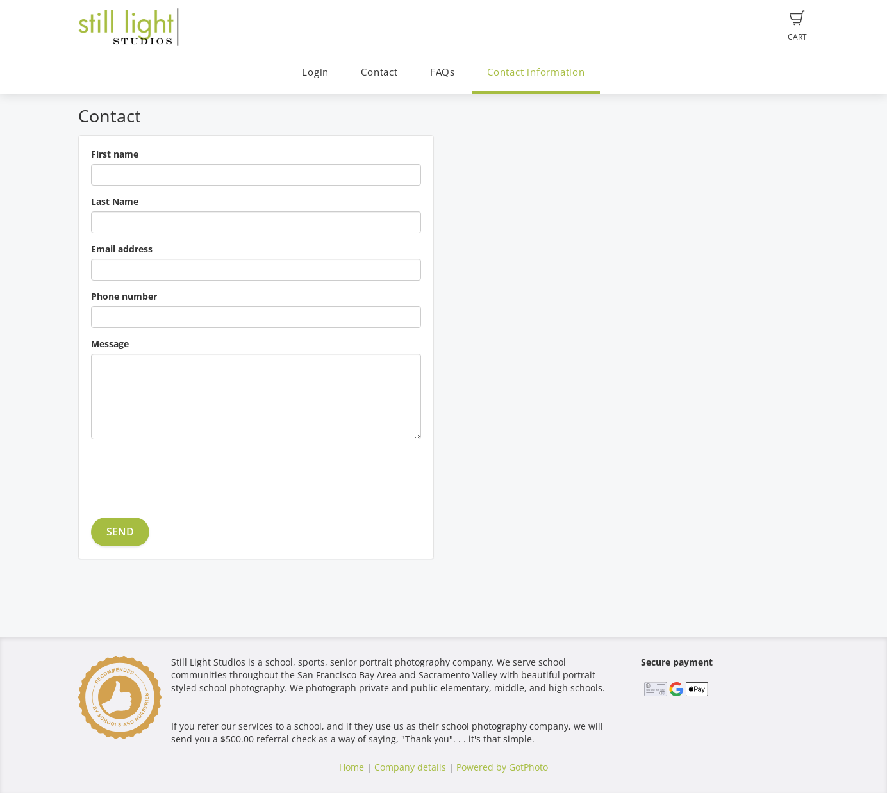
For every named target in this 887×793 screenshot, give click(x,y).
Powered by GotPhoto (502, 767)
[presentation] (188, 474)
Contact (379, 72)
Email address (122, 249)
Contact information (536, 72)
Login (315, 72)
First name (114, 154)
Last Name (114, 201)
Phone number (124, 296)
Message (110, 344)
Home (351, 767)
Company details (410, 767)
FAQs (442, 72)
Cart (797, 26)
